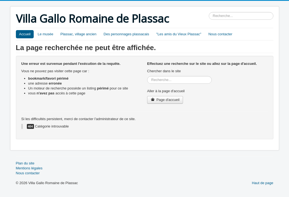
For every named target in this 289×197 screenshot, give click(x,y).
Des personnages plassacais (126, 34)
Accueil (25, 34)
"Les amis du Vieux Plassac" (178, 34)
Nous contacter (220, 34)
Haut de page (262, 183)
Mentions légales (29, 168)
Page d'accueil (165, 100)
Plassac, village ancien (79, 34)
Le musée (45, 34)
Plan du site (25, 163)
